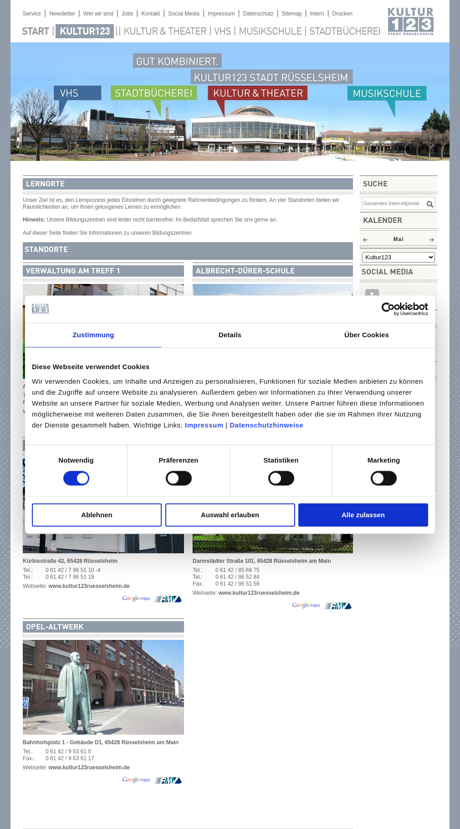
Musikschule (270, 32)
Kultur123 (85, 32)
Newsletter (62, 13)
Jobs (127, 13)
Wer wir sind (98, 13)
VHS (222, 32)
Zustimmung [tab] (93, 335)
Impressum (204, 425)
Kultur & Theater (164, 32)
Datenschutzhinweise (266, 425)
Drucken (342, 13)
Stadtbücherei (344, 32)
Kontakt (150, 13)
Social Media (183, 13)
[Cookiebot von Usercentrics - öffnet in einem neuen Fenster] (388, 309)
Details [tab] (230, 335)
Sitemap (292, 13)
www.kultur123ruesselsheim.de (88, 586)
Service (32, 13)
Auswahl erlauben (230, 515)
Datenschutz (258, 13)
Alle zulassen (363, 515)
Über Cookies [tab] (366, 335)
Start (35, 32)
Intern (317, 13)
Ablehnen (96, 515)
